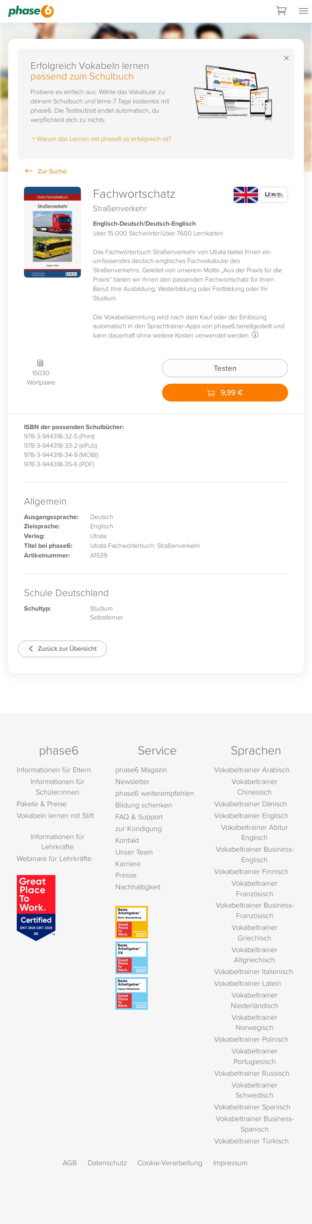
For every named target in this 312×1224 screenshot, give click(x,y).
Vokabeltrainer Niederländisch (254, 1000)
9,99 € (225, 392)
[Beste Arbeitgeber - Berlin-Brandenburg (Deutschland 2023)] (157, 922)
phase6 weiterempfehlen (154, 793)
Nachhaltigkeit (137, 887)
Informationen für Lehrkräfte (57, 841)
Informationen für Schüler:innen (57, 786)
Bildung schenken (143, 805)
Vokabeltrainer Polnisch (251, 1039)
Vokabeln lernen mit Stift (55, 815)
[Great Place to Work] (36, 907)
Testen (225, 368)
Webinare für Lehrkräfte (54, 858)
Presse (125, 875)
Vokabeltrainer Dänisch (250, 804)
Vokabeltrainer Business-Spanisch (255, 1123)
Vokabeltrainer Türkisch (251, 1141)
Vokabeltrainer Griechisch (254, 932)
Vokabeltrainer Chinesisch (254, 786)
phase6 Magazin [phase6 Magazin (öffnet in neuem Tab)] (141, 770)
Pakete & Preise (42, 804)
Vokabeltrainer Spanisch (252, 1107)
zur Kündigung (138, 828)
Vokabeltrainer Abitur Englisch (254, 832)
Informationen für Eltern (54, 770)
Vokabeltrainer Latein (247, 983)
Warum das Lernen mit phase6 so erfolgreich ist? (100, 138)
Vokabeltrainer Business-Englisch (255, 854)
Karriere (128, 864)
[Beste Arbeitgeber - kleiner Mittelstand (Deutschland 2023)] (157, 993)
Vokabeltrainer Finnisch (251, 871)
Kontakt (127, 840)
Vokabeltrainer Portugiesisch (254, 1056)
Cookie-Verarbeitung (169, 1163)
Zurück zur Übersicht (62, 648)
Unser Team (134, 852)
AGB (70, 1163)
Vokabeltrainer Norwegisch (254, 1022)
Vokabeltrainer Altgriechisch (254, 954)
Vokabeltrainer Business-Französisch (255, 910)
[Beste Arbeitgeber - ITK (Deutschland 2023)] (157, 958)
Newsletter (132, 781)
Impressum (230, 1163)
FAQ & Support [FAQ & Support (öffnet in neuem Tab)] (139, 817)
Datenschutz (107, 1163)
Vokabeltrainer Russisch (252, 1073)
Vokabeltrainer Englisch (251, 815)
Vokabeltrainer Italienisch (253, 971)
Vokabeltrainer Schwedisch (254, 1090)
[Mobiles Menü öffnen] (303, 11)
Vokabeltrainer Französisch (254, 888)
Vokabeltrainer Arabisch (252, 770)
